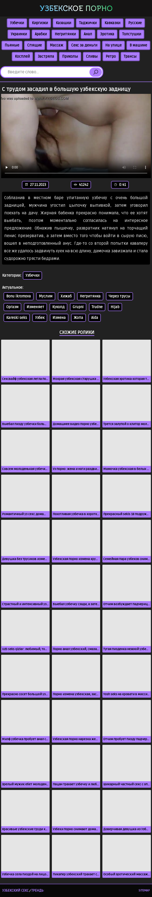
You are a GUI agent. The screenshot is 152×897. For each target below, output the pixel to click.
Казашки (63, 23)
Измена (59, 318)
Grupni (78, 307)
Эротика (107, 34)
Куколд (58, 307)
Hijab (115, 307)
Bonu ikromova (18, 296)
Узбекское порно (76, 8)
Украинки (19, 34)
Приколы (70, 56)
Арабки (41, 34)
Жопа (78, 318)
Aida (94, 318)
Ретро (111, 56)
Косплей (22, 56)
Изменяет (35, 307)
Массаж (56, 45)
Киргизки (40, 23)
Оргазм (12, 307)
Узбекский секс (15, 891)
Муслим (46, 296)
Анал (88, 34)
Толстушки (131, 34)
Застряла (46, 56)
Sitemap (144, 890)
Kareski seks (16, 318)
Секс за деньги (84, 45)
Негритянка (90, 296)
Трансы (130, 56)
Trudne (97, 307)
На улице (113, 45)
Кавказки (112, 23)
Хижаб (66, 296)
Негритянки (65, 34)
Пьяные (12, 45)
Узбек (39, 318)
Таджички (88, 23)
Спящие (34, 45)
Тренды (37, 891)
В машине (138, 45)
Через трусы (119, 296)
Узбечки (17, 23)
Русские (135, 23)
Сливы (92, 56)
